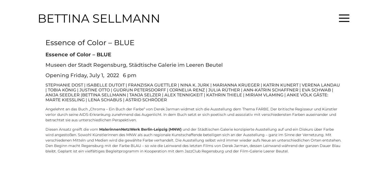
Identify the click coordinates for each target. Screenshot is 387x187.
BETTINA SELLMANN (99, 18)
